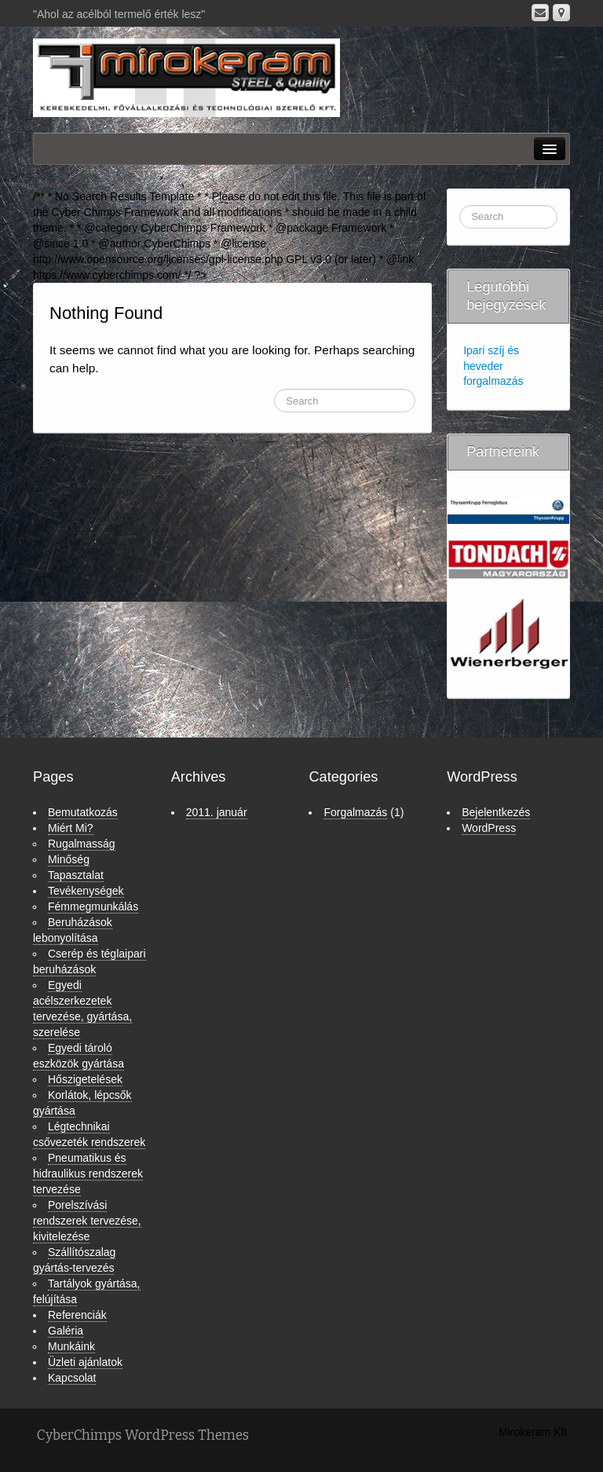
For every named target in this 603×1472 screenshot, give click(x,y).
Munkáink (71, 1346)
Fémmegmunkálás (93, 906)
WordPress (489, 828)
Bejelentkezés (496, 812)
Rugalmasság (81, 843)
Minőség (69, 859)
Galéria (65, 1330)
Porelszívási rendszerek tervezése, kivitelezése (87, 1221)
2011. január (216, 812)
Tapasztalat (76, 875)
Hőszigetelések (85, 1079)
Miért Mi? (70, 828)
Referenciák (77, 1315)
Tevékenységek (86, 890)
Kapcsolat (72, 1377)
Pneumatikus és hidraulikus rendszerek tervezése (88, 1174)
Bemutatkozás (83, 812)
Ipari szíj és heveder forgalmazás (493, 365)
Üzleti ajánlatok (85, 1362)
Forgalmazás (355, 812)
